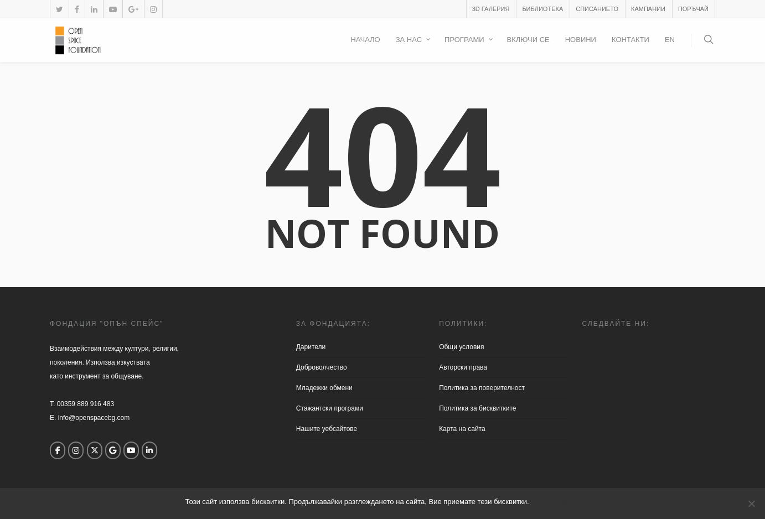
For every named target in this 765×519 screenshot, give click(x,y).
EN (670, 39)
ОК (540, 501)
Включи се (528, 39)
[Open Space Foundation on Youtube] (131, 450)
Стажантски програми (329, 408)
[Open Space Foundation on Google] (113, 450)
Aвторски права (463, 367)
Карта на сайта (462, 429)
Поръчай (693, 9)
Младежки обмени (324, 388)
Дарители (311, 347)
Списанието (597, 9)
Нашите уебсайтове (327, 429)
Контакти (630, 39)
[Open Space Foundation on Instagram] (76, 450)
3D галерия (491, 9)
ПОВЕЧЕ (565, 501)
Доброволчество (321, 367)
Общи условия (461, 347)
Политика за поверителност (482, 388)
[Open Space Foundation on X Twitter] (94, 450)
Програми (469, 40)
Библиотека (542, 9)
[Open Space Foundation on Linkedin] (149, 450)
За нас (414, 40)
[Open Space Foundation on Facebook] (57, 450)
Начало (365, 39)
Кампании (648, 9)
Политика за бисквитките (477, 408)
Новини (580, 39)
